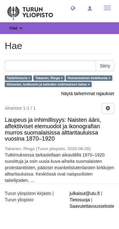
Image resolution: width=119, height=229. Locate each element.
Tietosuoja (79, 199)
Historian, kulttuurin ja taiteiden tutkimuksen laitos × (48, 84)
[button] (73, 8)
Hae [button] (16, 28)
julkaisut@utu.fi (84, 193)
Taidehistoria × (18, 78)
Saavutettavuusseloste (91, 206)
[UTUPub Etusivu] (30, 11)
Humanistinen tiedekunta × (89, 78)
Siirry (105, 65)
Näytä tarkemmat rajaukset (87, 93)
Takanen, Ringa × (49, 78)
